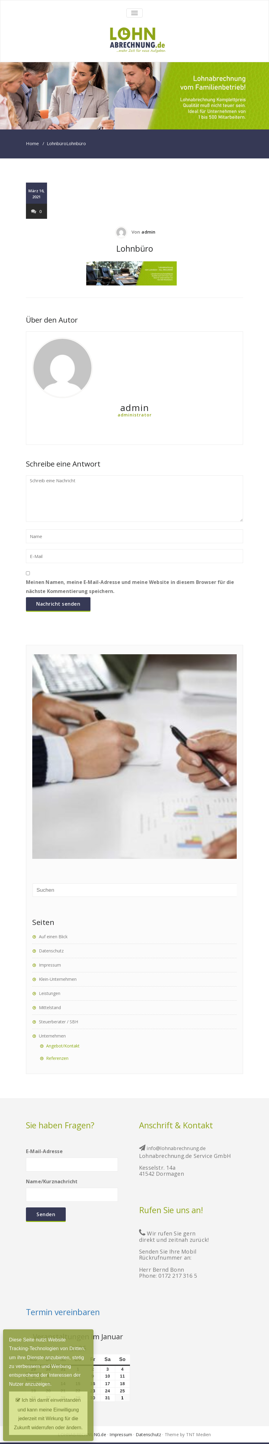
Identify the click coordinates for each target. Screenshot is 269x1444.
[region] (134, 95)
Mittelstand (50, 1007)
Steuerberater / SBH (58, 1022)
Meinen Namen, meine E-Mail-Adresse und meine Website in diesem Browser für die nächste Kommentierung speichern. (130, 586)
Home (32, 143)
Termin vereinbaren (63, 1312)
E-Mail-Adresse (72, 1157)
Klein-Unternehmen (58, 979)
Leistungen (49, 993)
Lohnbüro (56, 143)
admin (148, 232)
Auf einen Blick (53, 936)
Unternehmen (52, 1036)
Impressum (50, 965)
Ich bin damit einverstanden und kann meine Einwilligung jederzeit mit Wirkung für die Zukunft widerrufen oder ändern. (48, 1412)
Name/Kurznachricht (72, 1187)
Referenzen (57, 1058)
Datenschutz (51, 951)
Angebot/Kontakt (63, 1046)
